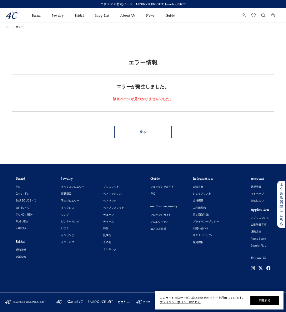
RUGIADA (22, 221)
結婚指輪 (21, 256)
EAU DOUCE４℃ (26, 200)
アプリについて (260, 217)
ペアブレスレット (113, 207)
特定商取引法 (200, 214)
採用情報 (198, 242)
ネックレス (67, 207)
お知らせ (198, 186)
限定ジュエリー (70, 200)
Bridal (79, 15)
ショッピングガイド (162, 186)
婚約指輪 (21, 249)
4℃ (18, 186)
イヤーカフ (67, 242)
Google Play (258, 245)
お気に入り (257, 200)
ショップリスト (202, 193)
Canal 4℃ (22, 193)
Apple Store (258, 238)
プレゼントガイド (160, 214)
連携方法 (256, 231)
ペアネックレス (112, 193)
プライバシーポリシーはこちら (180, 302)
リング (65, 214)
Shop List (102, 15)
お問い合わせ (200, 228)
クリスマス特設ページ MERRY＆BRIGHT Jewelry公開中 (143, 4)
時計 (105, 228)
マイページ (257, 193)
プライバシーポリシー (206, 221)
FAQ (152, 193)
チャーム (108, 221)
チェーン (108, 214)
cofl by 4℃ (22, 207)
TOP (8, 26)
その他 (107, 242)
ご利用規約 (199, 207)
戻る (143, 132)
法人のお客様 (158, 228)
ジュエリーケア (159, 221)
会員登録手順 (258, 224)
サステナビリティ (203, 235)
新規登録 (256, 186)
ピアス (65, 228)
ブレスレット (111, 186)
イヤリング (67, 235)
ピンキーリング (70, 221)
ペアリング (109, 200)
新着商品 (66, 193)
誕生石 (107, 235)
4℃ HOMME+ (24, 214)
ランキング (109, 249)
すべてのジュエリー (72, 186)
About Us (127, 15)
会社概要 (198, 200)
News (150, 15)
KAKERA (21, 228)
